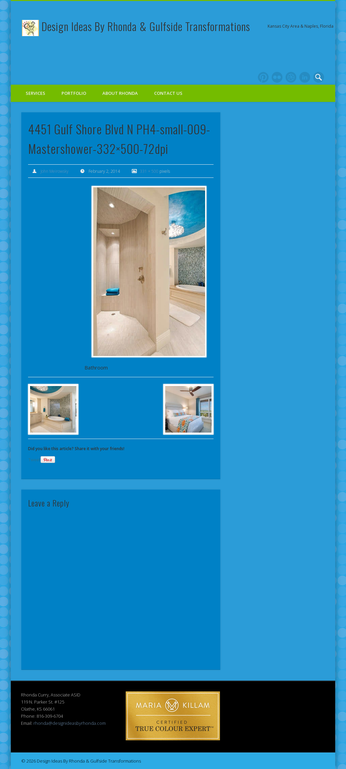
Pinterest (263, 77)
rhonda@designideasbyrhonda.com (69, 723)
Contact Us (168, 93)
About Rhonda (120, 93)
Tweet (34, 460)
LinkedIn (304, 77)
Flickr (277, 77)
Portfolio (73, 93)
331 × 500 (149, 171)
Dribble (291, 77)
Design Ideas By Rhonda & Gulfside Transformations (146, 26)
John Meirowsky (55, 171)
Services (35, 93)
